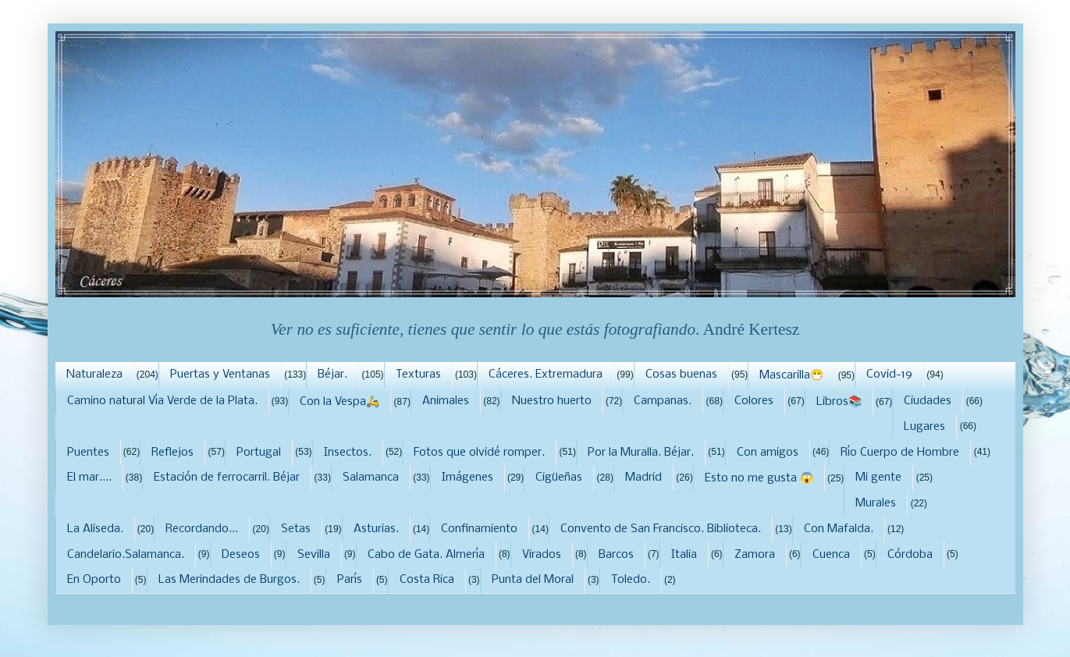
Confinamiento (479, 529)
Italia (684, 555)
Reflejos (172, 452)
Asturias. (376, 529)
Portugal (258, 452)
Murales (875, 503)
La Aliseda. (95, 529)
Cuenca (831, 555)
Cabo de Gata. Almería (426, 555)
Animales (445, 401)
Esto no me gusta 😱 (759, 478)
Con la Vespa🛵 (339, 402)
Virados (541, 555)
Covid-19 (889, 374)
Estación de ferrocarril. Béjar (227, 477)
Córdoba (910, 555)
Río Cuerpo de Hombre (900, 452)
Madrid (643, 477)
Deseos (241, 555)
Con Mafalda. (838, 529)
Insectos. (347, 452)
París (349, 580)
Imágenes (467, 477)
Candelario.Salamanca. (125, 555)
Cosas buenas (681, 374)
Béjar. (332, 374)
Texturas (418, 374)
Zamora (754, 555)
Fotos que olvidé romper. (479, 452)
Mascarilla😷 (791, 375)
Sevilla (313, 555)
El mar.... (89, 477)
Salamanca (371, 477)
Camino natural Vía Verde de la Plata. (162, 401)
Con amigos (767, 452)
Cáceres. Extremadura (546, 374)
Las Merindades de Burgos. (229, 580)
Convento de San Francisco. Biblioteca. (660, 529)
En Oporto (94, 580)
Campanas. (662, 401)
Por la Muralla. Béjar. (641, 452)
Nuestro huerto (552, 401)
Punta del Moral (533, 580)
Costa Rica (427, 580)
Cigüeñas (558, 477)
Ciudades (927, 401)
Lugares (924, 427)
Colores (753, 401)
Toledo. (630, 580)
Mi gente (878, 477)
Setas (296, 529)
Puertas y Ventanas (220, 374)
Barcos (616, 555)
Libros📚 (839, 402)
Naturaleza (94, 374)
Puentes (88, 452)
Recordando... (201, 529)
